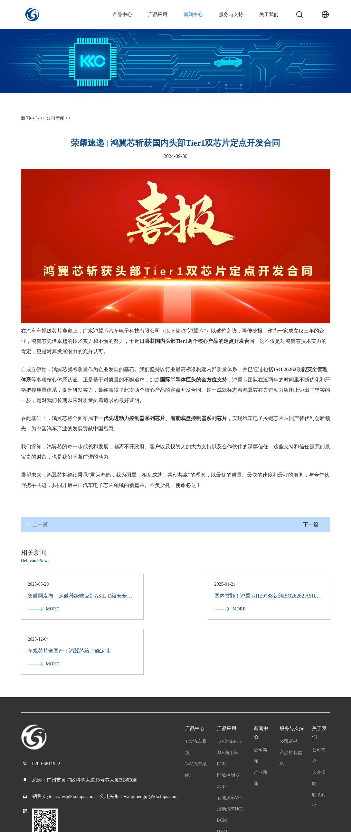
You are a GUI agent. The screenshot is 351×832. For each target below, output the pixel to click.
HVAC (223, 777)
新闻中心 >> (33, 118)
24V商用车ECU (227, 704)
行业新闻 (260, 724)
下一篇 (313, 524)
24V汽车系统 (195, 715)
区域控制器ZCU (228, 726)
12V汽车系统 (195, 693)
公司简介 (319, 701)
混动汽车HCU (231, 754)
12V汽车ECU (230, 687)
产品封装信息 (291, 704)
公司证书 (289, 687)
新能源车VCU (231, 743)
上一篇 (37, 524)
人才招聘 (319, 724)
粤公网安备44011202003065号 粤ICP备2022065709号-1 (76, 822)
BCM (222, 765)
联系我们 (319, 746)
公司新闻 (260, 701)
